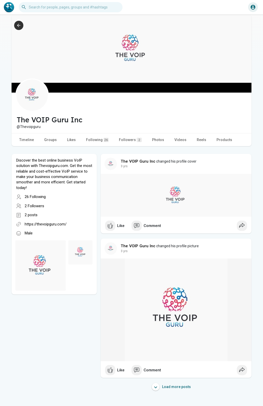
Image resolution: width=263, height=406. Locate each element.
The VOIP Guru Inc (138, 161)
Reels (201, 140)
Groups (50, 140)
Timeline (26, 140)
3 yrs (124, 166)
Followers (130, 140)
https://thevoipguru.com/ (46, 224)
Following (97, 140)
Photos (158, 140)
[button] (71, 7)
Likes (71, 140)
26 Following (35, 196)
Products (224, 140)
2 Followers (34, 206)
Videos (180, 140)
